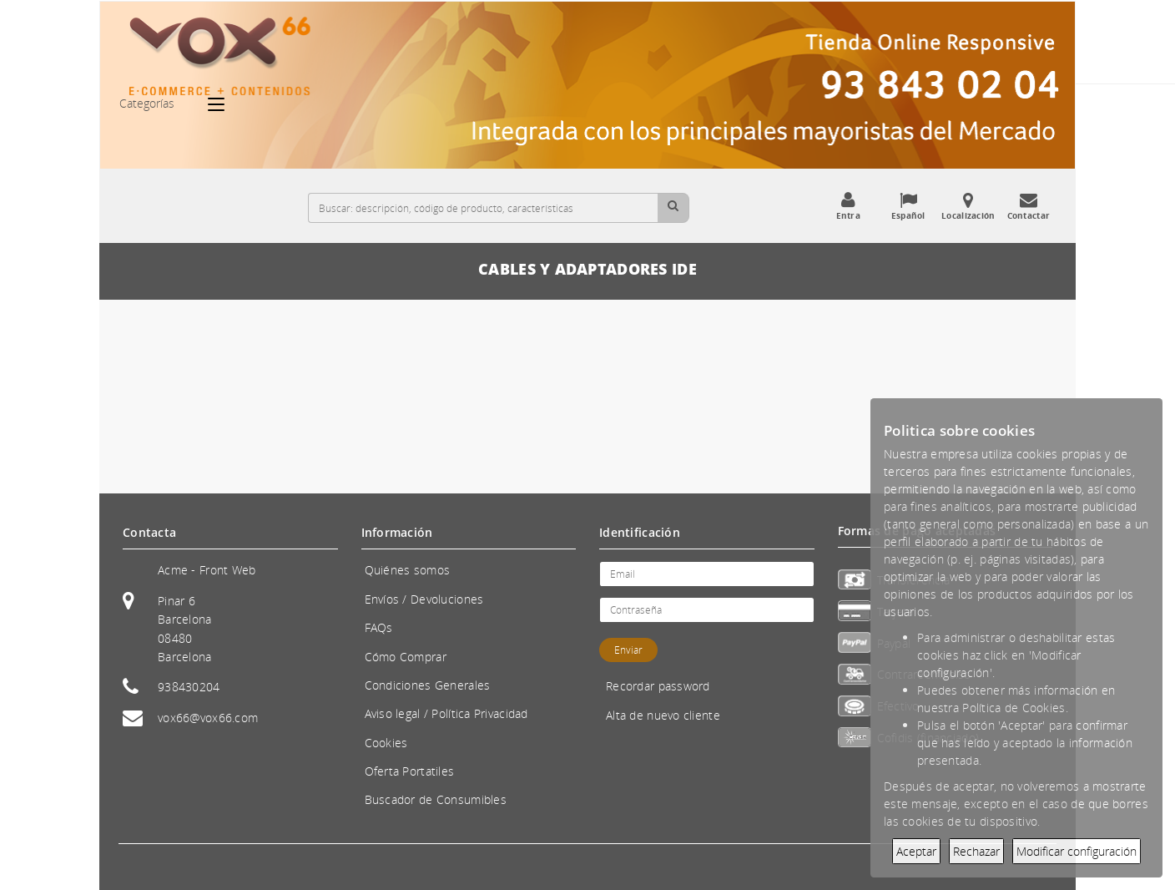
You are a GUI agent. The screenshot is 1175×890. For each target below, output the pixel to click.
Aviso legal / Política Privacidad (446, 713)
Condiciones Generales (428, 685)
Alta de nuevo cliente (663, 715)
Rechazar (976, 851)
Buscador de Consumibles (436, 799)
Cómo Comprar (405, 657)
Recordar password (658, 686)
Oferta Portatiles (410, 771)
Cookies (386, 743)
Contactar (1028, 206)
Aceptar (916, 851)
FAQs (379, 627)
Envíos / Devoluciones (424, 599)
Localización (968, 206)
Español (908, 206)
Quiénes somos (408, 570)
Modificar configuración (1076, 851)
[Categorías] (224, 104)
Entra (847, 206)
